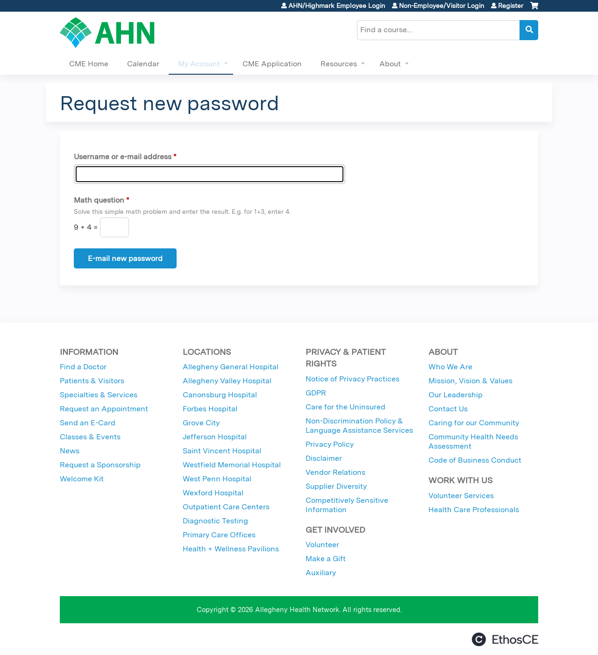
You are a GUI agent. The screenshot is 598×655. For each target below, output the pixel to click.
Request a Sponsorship (100, 464)
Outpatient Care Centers (226, 506)
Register (510, 5)
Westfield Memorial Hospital (232, 464)
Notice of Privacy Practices (352, 378)
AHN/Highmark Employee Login (336, 5)
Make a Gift (326, 558)
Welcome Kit (82, 478)
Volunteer (322, 544)
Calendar (143, 63)
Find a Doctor (83, 366)
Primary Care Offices (219, 534)
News (69, 450)
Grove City (201, 422)
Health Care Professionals (473, 509)
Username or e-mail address (122, 156)
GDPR (316, 392)
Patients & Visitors (92, 380)
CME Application (272, 63)
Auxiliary (321, 572)
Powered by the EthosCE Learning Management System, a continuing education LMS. (505, 639)
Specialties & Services (98, 394)
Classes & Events (90, 436)
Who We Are (450, 366)
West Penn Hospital (217, 478)
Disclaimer (324, 458)
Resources (338, 63)
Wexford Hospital (213, 492)
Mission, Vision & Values (470, 380)
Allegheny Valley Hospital (227, 380)
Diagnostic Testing (215, 520)
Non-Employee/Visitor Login (441, 5)
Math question (99, 200)
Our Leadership (455, 394)
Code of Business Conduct (474, 460)
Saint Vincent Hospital (222, 450)
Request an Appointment (104, 408)
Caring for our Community (473, 422)
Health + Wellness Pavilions (231, 548)
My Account (199, 63)
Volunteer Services (461, 495)
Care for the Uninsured (345, 406)
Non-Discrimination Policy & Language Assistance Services (359, 425)
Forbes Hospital (210, 408)
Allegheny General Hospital (230, 366)
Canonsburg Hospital (220, 394)
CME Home (88, 63)
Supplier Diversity (336, 486)
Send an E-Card (87, 422)
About (390, 63)
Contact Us (448, 408)
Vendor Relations (335, 472)
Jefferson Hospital (215, 436)
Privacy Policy (330, 444)
